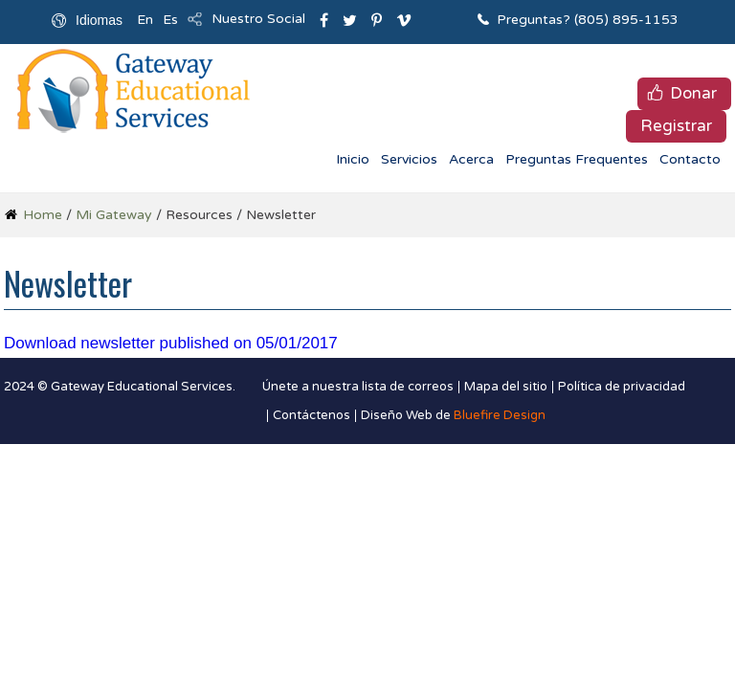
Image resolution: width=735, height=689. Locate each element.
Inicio (352, 159)
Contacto (690, 159)
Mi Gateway (114, 215)
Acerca (471, 159)
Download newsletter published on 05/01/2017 (171, 343)
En (145, 19)
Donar (693, 93)
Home (42, 215)
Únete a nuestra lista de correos (358, 387)
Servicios (409, 159)
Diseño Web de (453, 416)
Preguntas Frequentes (576, 159)
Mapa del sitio (505, 387)
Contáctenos (311, 416)
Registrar (676, 126)
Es (170, 19)
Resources (199, 215)
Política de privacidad (621, 387)
